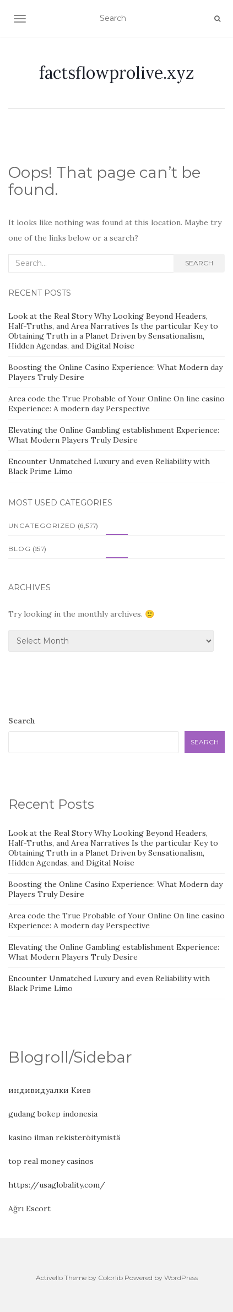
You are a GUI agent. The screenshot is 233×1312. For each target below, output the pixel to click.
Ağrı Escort (29, 1208)
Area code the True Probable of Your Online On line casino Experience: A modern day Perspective (116, 403)
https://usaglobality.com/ (56, 1185)
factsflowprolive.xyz (116, 72)
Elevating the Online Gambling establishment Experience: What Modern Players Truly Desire (113, 435)
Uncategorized (42, 525)
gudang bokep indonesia (52, 1114)
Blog (19, 549)
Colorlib (110, 1277)
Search (199, 263)
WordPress (181, 1277)
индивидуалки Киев (49, 1090)
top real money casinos (51, 1161)
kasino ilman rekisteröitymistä (64, 1137)
